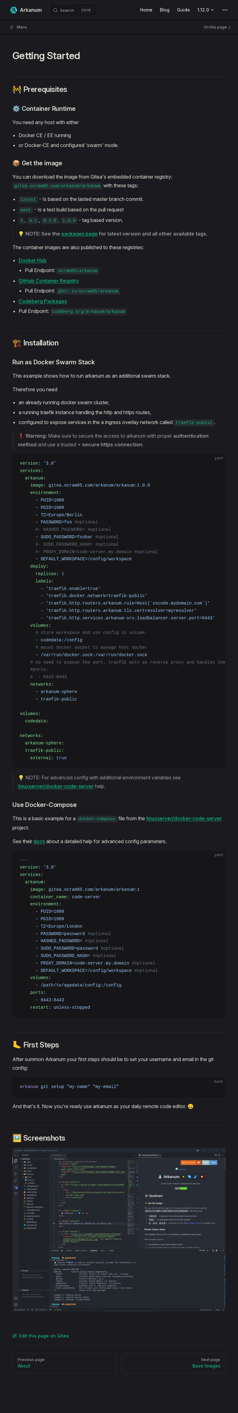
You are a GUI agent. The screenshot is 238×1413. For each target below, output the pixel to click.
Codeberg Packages (43, 301)
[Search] (72, 10)
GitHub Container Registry (49, 281)
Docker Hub (32, 260)
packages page (79, 234)
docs (39, 841)
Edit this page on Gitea (40, 1335)
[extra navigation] (225, 10)
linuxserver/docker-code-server (56, 786)
